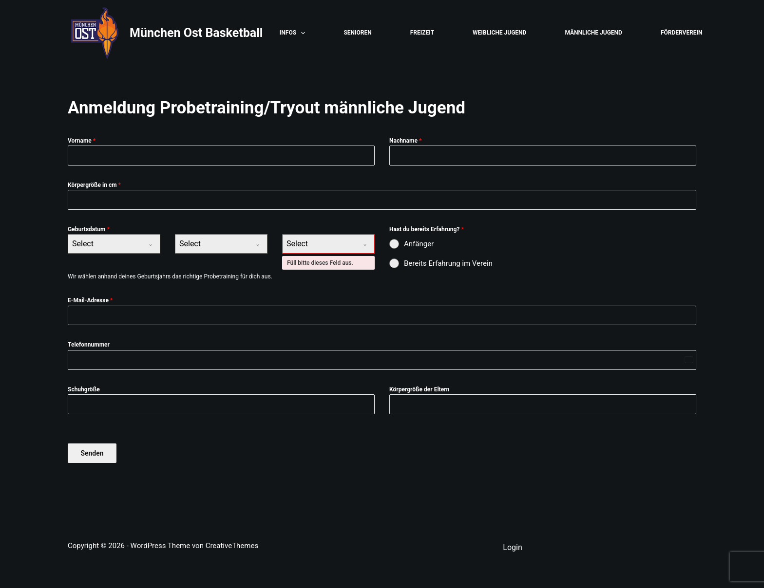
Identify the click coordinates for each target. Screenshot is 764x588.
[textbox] (104, 244)
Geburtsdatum (89, 229)
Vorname (82, 140)
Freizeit (422, 32)
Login (512, 547)
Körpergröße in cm (94, 185)
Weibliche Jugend (499, 32)
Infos (294, 33)
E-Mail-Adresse (90, 300)
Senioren (357, 32)
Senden (92, 453)
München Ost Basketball (196, 33)
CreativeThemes (232, 545)
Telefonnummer (89, 344)
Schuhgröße (84, 389)
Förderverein (682, 32)
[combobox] (114, 244)
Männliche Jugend (593, 32)
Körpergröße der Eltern (419, 389)
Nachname (405, 140)
